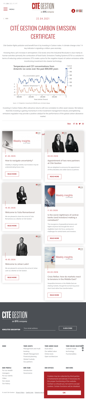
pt (16, 4)
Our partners (28, 362)
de (11, 4)
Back (6, 19)
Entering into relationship (42, 392)
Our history (6, 384)
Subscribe (67, 328)
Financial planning (30, 356)
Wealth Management (31, 354)
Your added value (51, 346)
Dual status (49, 349)
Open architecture (51, 356)
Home (4, 346)
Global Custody (29, 359)
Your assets (28, 346)
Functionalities (71, 354)
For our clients (7, 376)
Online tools (49, 354)
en (7, 4)
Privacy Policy (20, 392)
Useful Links (29, 392)
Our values (6, 381)
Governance (28, 373)
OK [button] (64, 393)
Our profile (6, 368)
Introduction (28, 370)
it (13, 4)
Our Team (27, 368)
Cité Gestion (43, 7)
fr (4, 4)
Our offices (49, 368)
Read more (12, 174)
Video (4, 378)
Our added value (51, 351)
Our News (69, 368)
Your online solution (74, 346)
